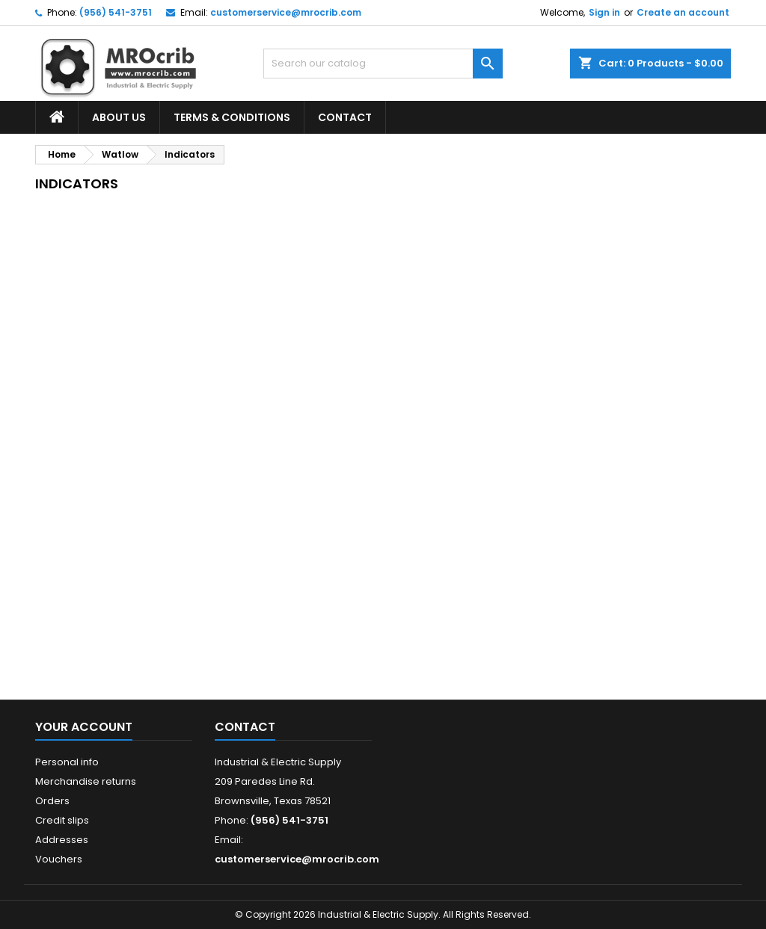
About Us (119, 117)
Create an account (683, 12)
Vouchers (58, 859)
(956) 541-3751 (115, 12)
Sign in (604, 12)
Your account (83, 726)
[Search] (383, 63)
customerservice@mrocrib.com (285, 12)
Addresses (61, 840)
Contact (345, 117)
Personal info (67, 762)
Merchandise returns (85, 781)
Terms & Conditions (232, 117)
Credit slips (62, 820)
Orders (52, 801)
